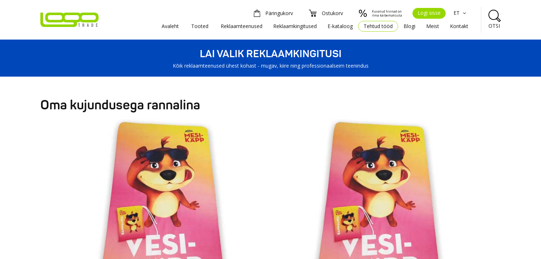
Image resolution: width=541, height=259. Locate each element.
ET (461, 12)
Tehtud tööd (378, 26)
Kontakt (459, 26)
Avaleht (170, 26)
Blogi (409, 26)
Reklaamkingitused (295, 26)
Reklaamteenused (241, 26)
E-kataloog (340, 26)
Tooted (199, 26)
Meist (432, 26)
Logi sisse (429, 12)
